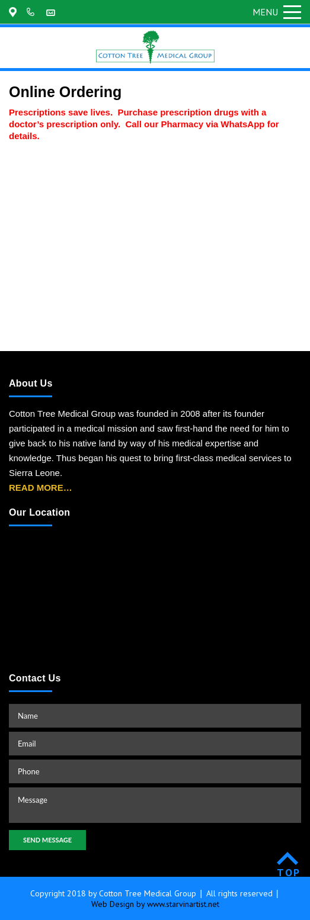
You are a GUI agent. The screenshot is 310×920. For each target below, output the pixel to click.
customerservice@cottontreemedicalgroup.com (52, 12)
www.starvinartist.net (183, 904)
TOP (289, 872)
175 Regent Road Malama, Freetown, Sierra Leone (15, 12)
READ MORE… (40, 487)
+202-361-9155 (33, 12)
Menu (277, 12)
